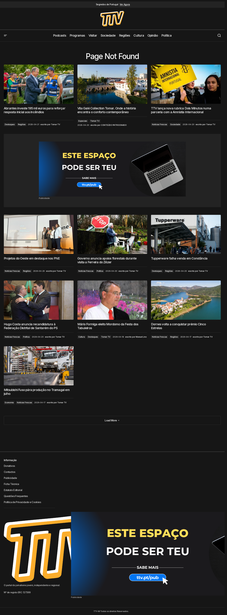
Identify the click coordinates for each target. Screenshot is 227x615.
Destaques (10, 124)
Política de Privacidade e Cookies (22, 502)
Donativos (9, 465)
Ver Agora (125, 4)
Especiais (82, 121)
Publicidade (10, 478)
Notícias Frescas (159, 124)
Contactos (9, 471)
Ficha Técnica (11, 484)
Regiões (22, 124)
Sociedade (175, 124)
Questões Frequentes (16, 496)
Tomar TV (95, 121)
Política (100, 271)
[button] (5, 35)
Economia (9, 402)
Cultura (81, 337)
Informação (10, 460)
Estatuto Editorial (13, 490)
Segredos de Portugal (107, 4)
